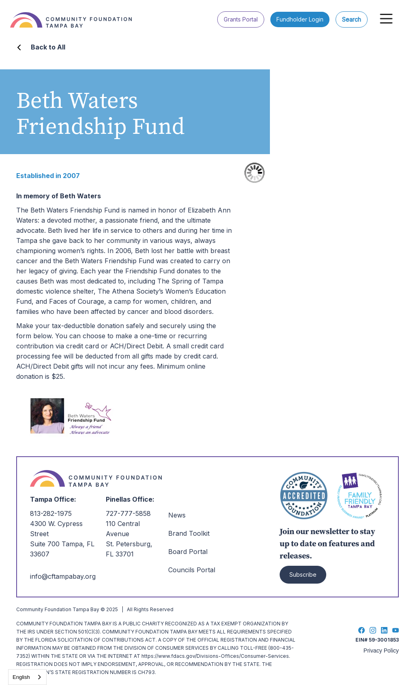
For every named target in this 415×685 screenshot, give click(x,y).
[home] (75, 14)
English (21, 677)
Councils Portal (191, 570)
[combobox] (27, 677)
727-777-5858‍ (128, 513)
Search (351, 19)
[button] (386, 18)
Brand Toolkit (189, 533)
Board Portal (188, 552)
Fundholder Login (299, 19)
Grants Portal (241, 19)
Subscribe (303, 574)
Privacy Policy (381, 650)
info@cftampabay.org (63, 576)
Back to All (48, 47)
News (177, 515)
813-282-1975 (51, 513)
